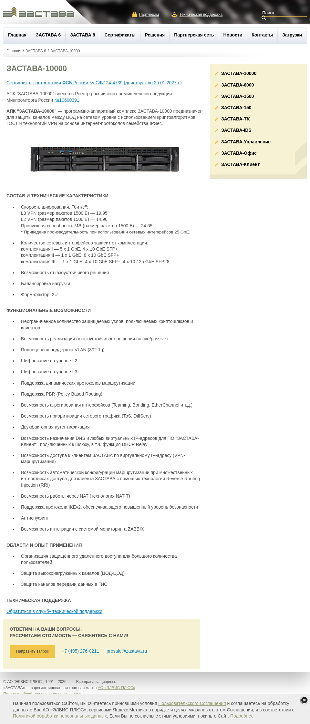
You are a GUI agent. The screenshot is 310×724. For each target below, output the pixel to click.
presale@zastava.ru (127, 651)
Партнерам (149, 14)
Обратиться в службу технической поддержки (54, 611)
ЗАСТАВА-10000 (65, 51)
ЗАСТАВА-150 (236, 107)
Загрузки (292, 34)
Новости (233, 34)
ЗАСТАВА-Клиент (240, 164)
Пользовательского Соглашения (192, 703)
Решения (155, 34)
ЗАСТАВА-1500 (237, 96)
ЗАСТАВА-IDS (236, 130)
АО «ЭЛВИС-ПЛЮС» (116, 688)
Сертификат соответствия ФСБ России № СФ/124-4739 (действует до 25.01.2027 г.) (94, 82)
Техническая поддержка (200, 14)
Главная (17, 34)
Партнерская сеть (194, 34)
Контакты (262, 34)
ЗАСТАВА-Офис (239, 153)
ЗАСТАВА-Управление (246, 141)
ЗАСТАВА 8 (82, 34)
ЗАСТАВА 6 (48, 34)
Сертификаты (120, 34)
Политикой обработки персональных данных (60, 716)
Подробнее (242, 716)
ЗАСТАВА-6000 (237, 85)
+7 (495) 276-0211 (80, 651)
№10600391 (66, 100)
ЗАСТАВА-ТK (235, 118)
